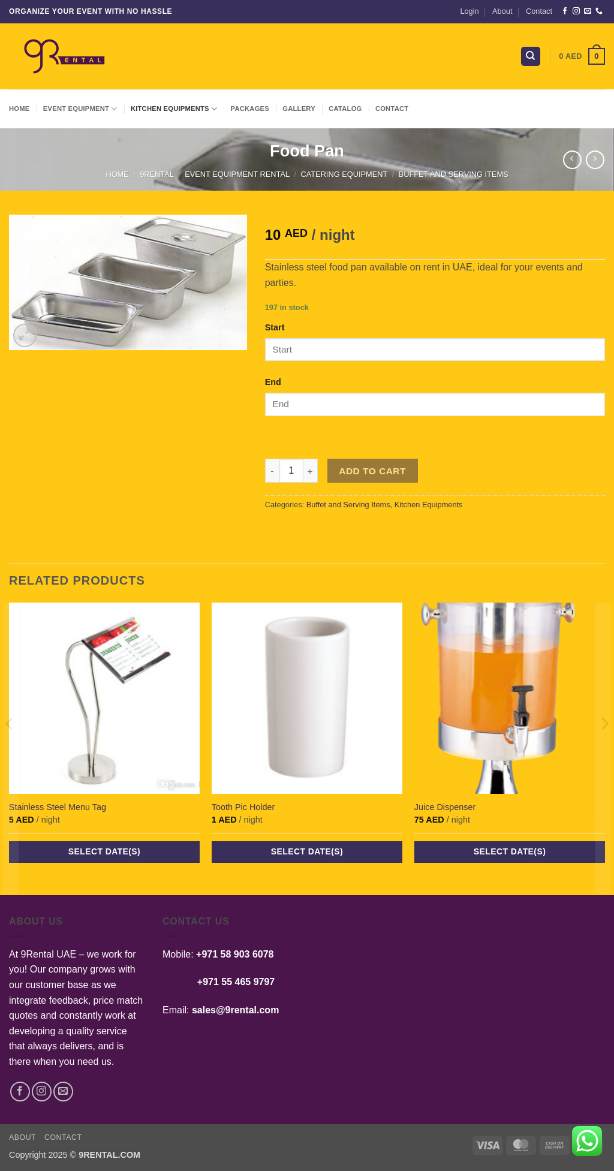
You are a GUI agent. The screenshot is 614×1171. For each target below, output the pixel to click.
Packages (250, 108)
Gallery (298, 108)
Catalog (345, 108)
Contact (539, 11)
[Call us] (599, 11)
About (502, 11)
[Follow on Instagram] (576, 11)
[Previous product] (595, 159)
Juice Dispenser (444, 807)
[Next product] (572, 159)
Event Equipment (80, 109)
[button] (469, 11)
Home (19, 108)
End (273, 382)
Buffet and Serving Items (453, 174)
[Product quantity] (291, 471)
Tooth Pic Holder (243, 807)
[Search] (530, 57)
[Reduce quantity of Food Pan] (272, 471)
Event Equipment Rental (237, 174)
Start (275, 327)
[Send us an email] (587, 11)
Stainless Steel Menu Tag (57, 807)
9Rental (157, 174)
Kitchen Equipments (174, 109)
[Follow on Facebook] (564, 11)
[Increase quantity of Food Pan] (310, 471)
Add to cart (372, 471)
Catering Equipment (343, 174)
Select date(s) (104, 851)
